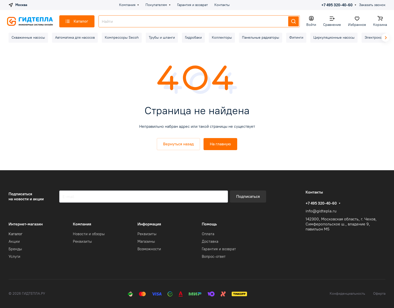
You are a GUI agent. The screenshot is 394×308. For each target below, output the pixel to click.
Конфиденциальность (347, 293)
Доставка (210, 241)
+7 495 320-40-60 (337, 5)
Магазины (146, 241)
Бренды (15, 249)
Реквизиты (82, 241)
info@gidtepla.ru (321, 211)
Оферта (379, 293)
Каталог (15, 234)
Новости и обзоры (89, 234)
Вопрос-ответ (214, 256)
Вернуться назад (178, 144)
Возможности (149, 249)
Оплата (208, 234)
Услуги (14, 256)
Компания (82, 224)
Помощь (209, 224)
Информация (149, 224)
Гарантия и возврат (219, 249)
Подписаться (248, 196)
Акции (14, 241)
